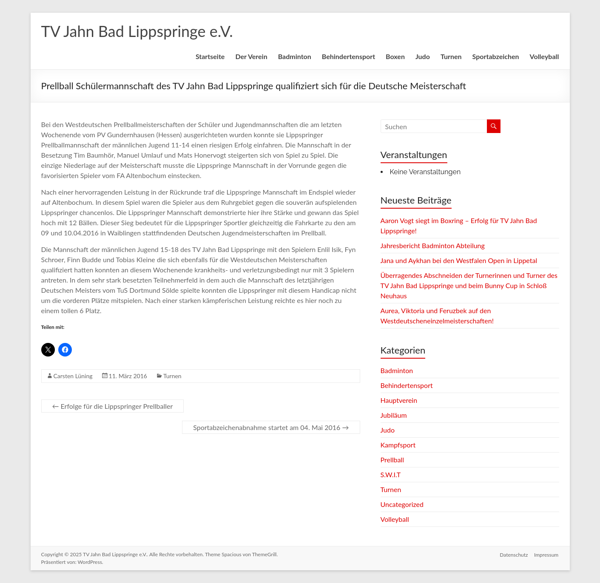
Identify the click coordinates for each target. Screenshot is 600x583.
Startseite (210, 56)
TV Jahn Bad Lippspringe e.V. (137, 31)
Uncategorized (402, 504)
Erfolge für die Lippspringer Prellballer (112, 406)
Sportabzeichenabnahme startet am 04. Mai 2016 (271, 427)
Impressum (547, 554)
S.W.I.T (391, 474)
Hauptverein (399, 400)
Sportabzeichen (495, 56)
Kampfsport (398, 445)
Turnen (451, 56)
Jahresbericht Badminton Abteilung (433, 245)
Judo (422, 56)
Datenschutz (514, 554)
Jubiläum (394, 415)
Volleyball (544, 56)
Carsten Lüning (73, 375)
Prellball (392, 460)
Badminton (294, 56)
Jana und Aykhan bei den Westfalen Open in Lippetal (459, 260)
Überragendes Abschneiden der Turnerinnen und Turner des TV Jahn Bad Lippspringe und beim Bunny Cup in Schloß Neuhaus (469, 285)
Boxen (395, 56)
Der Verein (251, 56)
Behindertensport (348, 56)
